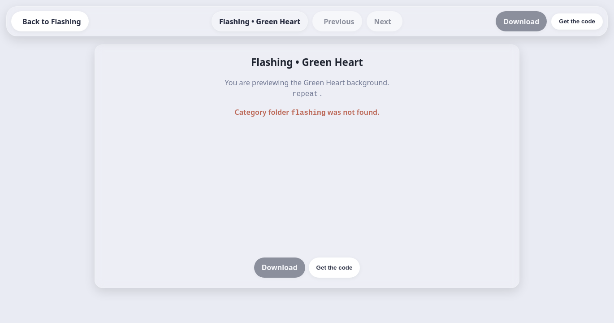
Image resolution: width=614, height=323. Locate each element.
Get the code (334, 265)
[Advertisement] (307, 186)
